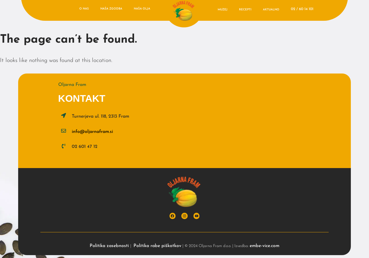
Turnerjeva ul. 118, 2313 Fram (100, 116)
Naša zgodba (111, 8)
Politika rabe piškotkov (157, 246)
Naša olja (142, 8)
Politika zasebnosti (110, 246)
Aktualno (271, 9)
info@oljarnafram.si (92, 131)
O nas (84, 8)
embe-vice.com (264, 246)
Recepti (245, 9)
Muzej (222, 9)
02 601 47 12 (84, 146)
